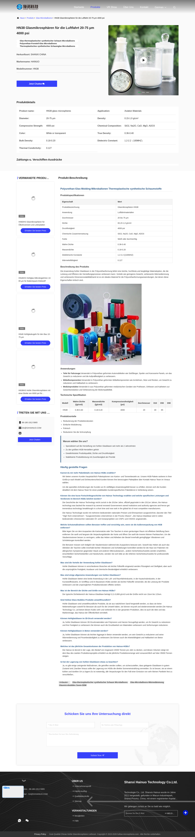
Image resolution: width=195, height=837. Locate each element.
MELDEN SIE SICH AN (170, 813)
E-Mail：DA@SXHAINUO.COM (33, 794)
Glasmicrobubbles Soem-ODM (72, 685)
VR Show (112, 7)
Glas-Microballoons (44, 18)
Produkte (95, 7)
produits (30, 18)
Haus (22, 18)
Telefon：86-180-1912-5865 (31, 789)
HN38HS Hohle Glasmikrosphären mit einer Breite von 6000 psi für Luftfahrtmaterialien (34, 393)
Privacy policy (40, 834)
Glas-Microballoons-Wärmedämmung (147, 682)
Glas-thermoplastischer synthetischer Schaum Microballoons (100, 682)
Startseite (79, 7)
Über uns (128, 7)
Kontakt (144, 7)
